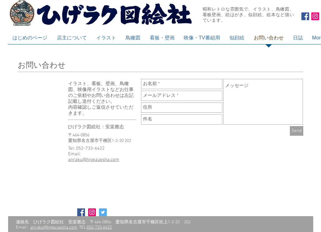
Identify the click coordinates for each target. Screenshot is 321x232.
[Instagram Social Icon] (315, 16)
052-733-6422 (99, 227)
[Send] (296, 131)
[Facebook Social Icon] (305, 16)
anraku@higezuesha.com (93, 159)
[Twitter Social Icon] (103, 212)
